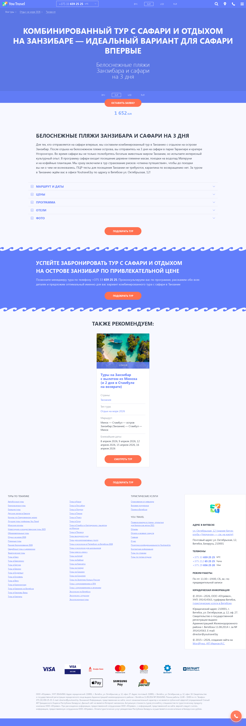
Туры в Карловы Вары (18, 593)
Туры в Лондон (76, 510)
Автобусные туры (16, 502)
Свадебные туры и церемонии (22, 549)
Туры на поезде (76, 568)
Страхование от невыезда (143, 502)
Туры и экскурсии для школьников (85, 548)
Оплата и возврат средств (143, 533)
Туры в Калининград (17, 585)
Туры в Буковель (15, 577)
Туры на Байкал (76, 560)
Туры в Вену (13, 581)
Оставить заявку (123, 103)
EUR (149, 4)
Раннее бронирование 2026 (20, 545)
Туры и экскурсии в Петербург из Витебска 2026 (91, 544)
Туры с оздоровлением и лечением (85, 588)
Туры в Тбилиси (76, 532)
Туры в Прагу (75, 518)
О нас (133, 541)
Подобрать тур (123, 231)
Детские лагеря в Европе (19, 514)
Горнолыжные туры (17, 506)
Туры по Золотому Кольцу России (85, 580)
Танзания (53, 12)
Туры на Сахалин (77, 572)
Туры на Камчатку (77, 564)
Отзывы (134, 530)
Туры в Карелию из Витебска (21, 589)
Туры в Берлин (15, 569)
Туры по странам (139, 553)
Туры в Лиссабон (77, 506)
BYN (136, 4)
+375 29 (204, 566)
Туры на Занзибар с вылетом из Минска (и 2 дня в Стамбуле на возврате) (119, 380)
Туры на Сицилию (77, 576)
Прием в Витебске (139, 510)
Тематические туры (17, 553)
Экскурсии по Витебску (80, 592)
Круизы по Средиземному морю (23, 518)
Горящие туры (14, 510)
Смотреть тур (123, 459)
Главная (134, 537)
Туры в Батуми (15, 565)
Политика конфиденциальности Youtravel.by (151, 545)
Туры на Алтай (76, 556)
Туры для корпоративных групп (84, 540)
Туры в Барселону (16, 561)
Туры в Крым (75, 502)
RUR (175, 4)
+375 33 (71, 4)
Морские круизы (15, 526)
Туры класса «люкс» (78, 552)
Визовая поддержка (140, 506)
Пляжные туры (15, 541)
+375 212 (204, 561)
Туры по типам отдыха (141, 557)
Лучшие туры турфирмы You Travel (24, 522)
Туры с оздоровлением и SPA (83, 584)
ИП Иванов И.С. (216, 648)
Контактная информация (142, 549)
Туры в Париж (75, 514)
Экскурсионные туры (79, 600)
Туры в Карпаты (15, 597)
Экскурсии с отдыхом (79, 596)
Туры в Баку (13, 557)
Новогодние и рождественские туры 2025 (27, 530)
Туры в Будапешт (16, 573)
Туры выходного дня (79, 536)
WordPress (199, 648)
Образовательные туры (19, 533)
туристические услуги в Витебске (213, 604)
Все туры (10, 12)
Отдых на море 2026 (31, 12)
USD (162, 4)
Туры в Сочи (75, 522)
